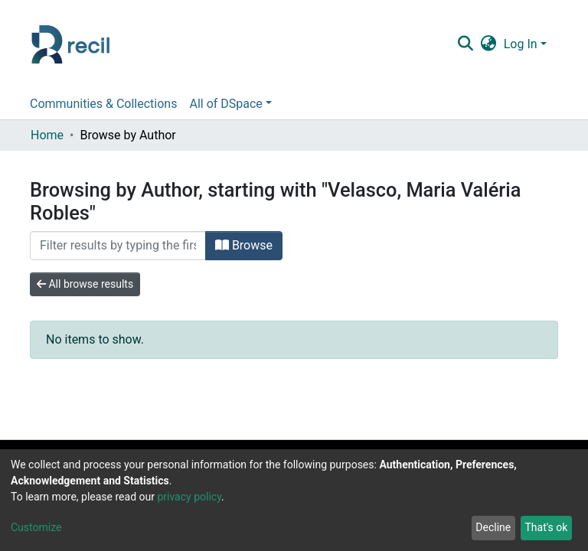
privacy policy (189, 497)
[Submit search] (465, 44)
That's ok (545, 527)
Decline (493, 527)
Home (47, 135)
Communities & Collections (103, 103)
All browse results (85, 284)
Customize (36, 527)
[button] (488, 44)
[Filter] (118, 245)
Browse (244, 245)
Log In (520, 44)
